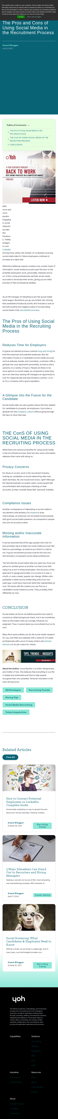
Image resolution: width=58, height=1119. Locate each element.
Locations (14, 1077)
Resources (36, 1041)
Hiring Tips (11, 666)
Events (34, 1060)
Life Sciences (16, 1051)
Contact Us (15, 1082)
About (12, 1067)
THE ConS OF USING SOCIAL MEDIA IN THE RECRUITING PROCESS (29, 121)
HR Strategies (13, 659)
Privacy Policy (15, 1102)
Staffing (34, 1015)
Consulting (36, 1010)
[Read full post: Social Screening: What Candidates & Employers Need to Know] (29, 887)
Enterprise (36, 1020)
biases (34, 481)
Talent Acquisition (16, 681)
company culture (25, 380)
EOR (33, 1029)
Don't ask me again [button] (34, 17)
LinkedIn (37, 218)
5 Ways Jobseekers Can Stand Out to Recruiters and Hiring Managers (26, 841)
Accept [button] (20, 17)
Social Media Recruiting (18, 673)
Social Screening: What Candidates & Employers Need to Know (28, 910)
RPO (33, 1025)
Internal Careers (17, 1072)
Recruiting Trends (39, 659)
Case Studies (37, 1056)
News (34, 1051)
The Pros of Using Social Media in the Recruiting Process (26, 114)
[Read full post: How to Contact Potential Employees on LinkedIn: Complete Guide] (29, 747)
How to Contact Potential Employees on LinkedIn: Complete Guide (23, 771)
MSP (33, 1034)
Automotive (15, 1046)
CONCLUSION (16, 127)
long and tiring (45, 320)
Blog (33, 1046)
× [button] (2, 2)
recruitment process (29, 279)
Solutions (35, 1005)
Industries (14, 1041)
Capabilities (15, 1005)
